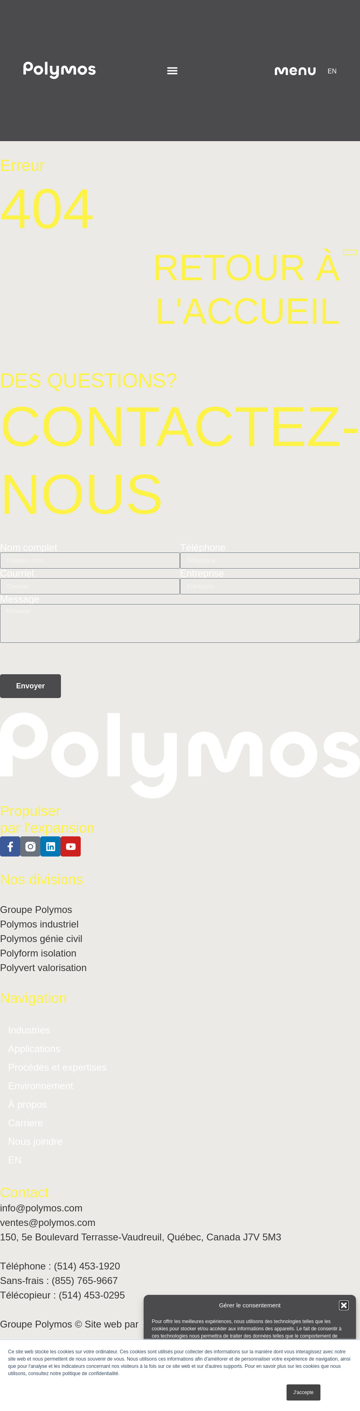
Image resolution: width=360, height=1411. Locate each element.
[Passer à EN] (332, 71)
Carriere (25, 1122)
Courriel (17, 573)
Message (19, 599)
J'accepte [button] (303, 1392)
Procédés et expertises (57, 1067)
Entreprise (202, 573)
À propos (27, 1104)
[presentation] (61, 658)
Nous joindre (35, 1141)
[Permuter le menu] (172, 70)
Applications (34, 1048)
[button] (344, 1305)
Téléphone (203, 547)
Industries (29, 1030)
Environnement (40, 1085)
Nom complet (28, 547)
